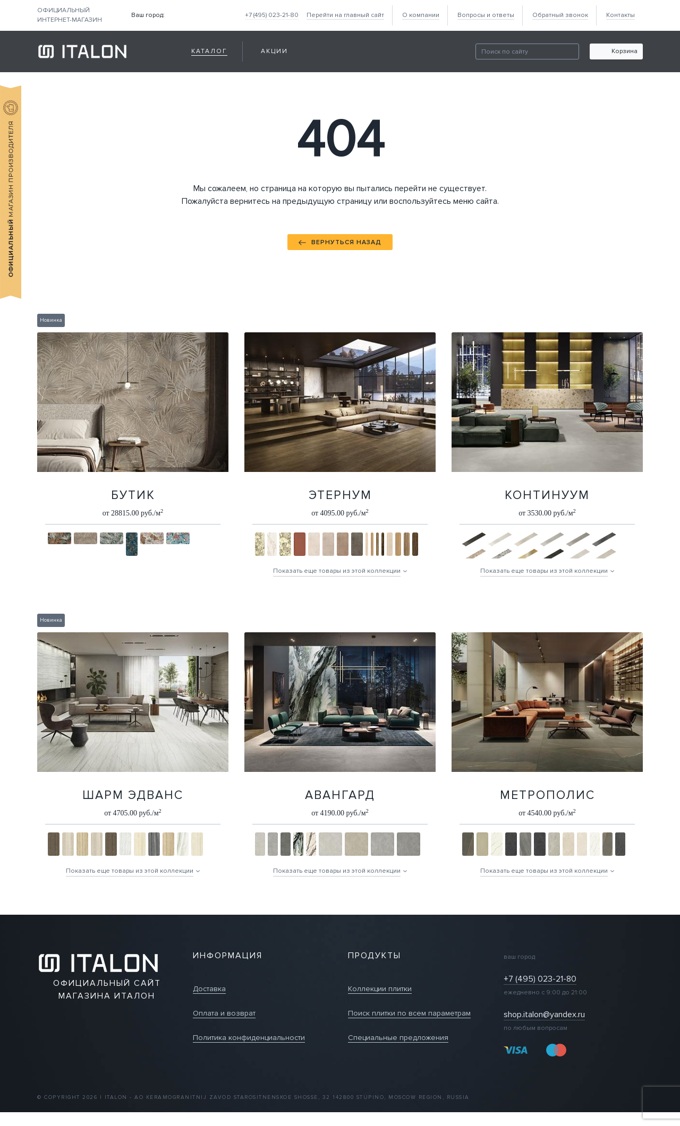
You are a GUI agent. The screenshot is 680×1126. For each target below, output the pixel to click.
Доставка (209, 988)
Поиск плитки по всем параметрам (409, 1013)
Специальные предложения (398, 1037)
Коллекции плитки (380, 988)
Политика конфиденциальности (249, 1037)
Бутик (133, 495)
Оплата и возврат (224, 1013)
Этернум (340, 495)
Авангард (340, 795)
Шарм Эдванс (132, 795)
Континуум (547, 495)
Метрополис (547, 795)
